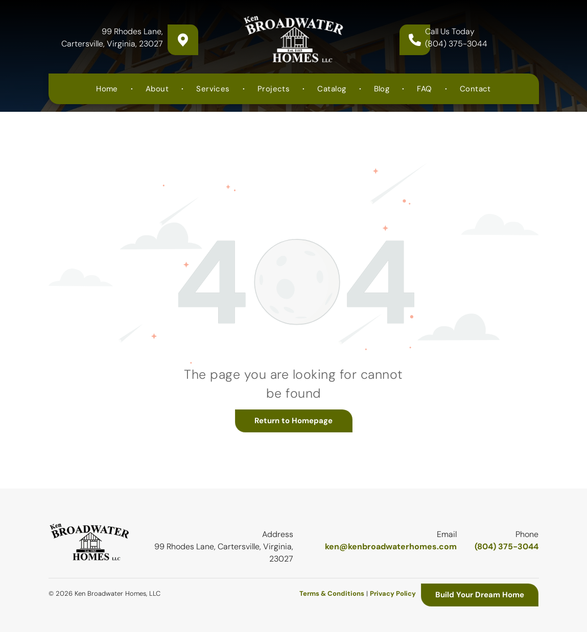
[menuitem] (108, 89)
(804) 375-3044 (456, 43)
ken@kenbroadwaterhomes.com (391, 546)
